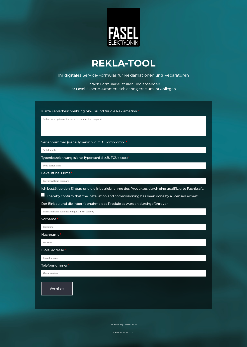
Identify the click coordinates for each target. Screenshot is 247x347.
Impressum (116, 324)
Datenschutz (130, 324)
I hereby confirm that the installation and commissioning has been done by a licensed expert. (123, 196)
